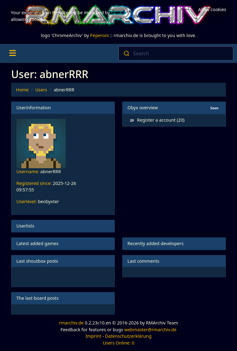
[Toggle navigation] (12, 53)
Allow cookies (212, 9)
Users (41, 90)
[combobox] (175, 53)
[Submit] (126, 53)
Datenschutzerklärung (128, 336)
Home (22, 90)
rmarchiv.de (71, 323)
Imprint (93, 336)
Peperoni (99, 35)
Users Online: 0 (119, 343)
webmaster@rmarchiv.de (150, 329)
